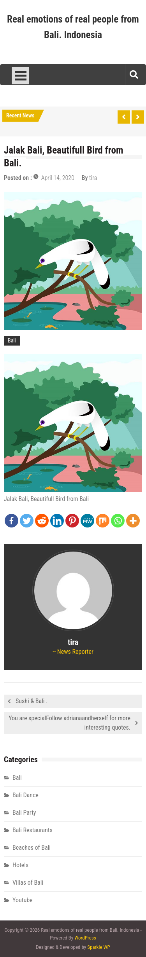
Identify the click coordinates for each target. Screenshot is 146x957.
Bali (12, 340)
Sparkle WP (98, 947)
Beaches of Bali (31, 847)
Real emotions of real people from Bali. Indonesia (73, 27)
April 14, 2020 (57, 178)
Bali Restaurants (32, 830)
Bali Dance (25, 795)
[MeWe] (87, 520)
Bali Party (24, 812)
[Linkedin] (57, 520)
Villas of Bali (27, 882)
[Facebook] (11, 520)
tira (93, 178)
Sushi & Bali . (31, 701)
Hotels (20, 865)
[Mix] (102, 520)
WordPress (85, 938)
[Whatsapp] (118, 520)
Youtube (22, 900)
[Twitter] (26, 520)
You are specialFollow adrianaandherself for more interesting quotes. (69, 722)
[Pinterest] (72, 520)
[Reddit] (42, 520)
